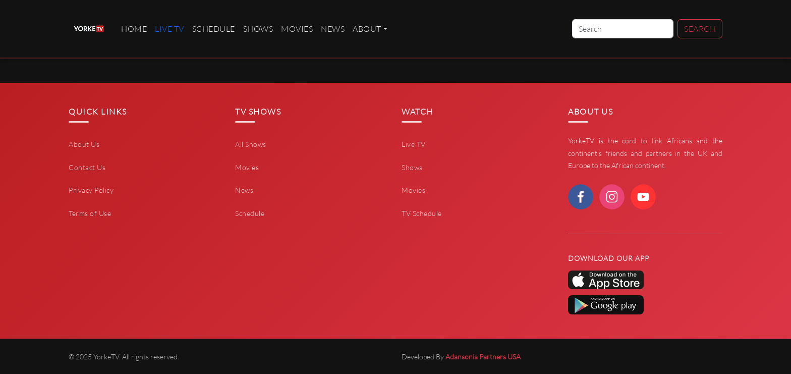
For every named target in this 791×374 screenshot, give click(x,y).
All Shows (250, 144)
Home (134, 29)
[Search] (622, 28)
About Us (84, 144)
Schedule (213, 29)
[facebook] (580, 196)
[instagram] (612, 196)
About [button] (367, 29)
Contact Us (87, 167)
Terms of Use (90, 213)
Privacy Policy (91, 190)
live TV (169, 29)
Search (700, 29)
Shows (258, 29)
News (333, 29)
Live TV (414, 144)
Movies (297, 29)
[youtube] (643, 196)
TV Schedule (422, 213)
